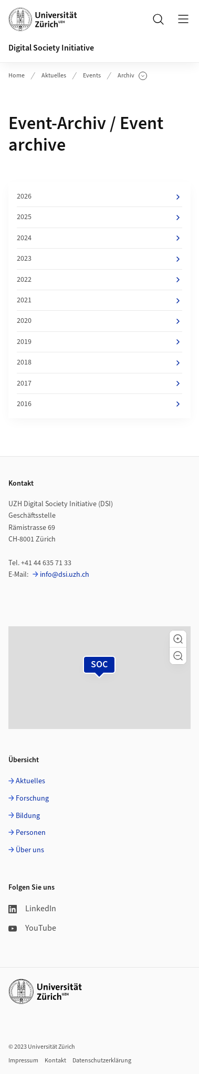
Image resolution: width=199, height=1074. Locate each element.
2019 (99, 342)
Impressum (23, 1060)
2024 (99, 238)
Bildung (28, 816)
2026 (99, 196)
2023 (99, 258)
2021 (99, 300)
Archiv (132, 76)
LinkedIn (32, 908)
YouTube (32, 928)
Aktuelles (53, 75)
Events (92, 75)
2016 (99, 404)
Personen (31, 832)
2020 (99, 321)
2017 (99, 383)
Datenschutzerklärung (101, 1060)
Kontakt (55, 1060)
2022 (99, 279)
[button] (178, 638)
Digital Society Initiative (51, 48)
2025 (99, 217)
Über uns (30, 850)
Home (16, 75)
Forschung (32, 798)
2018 (99, 362)
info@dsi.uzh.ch (64, 574)
